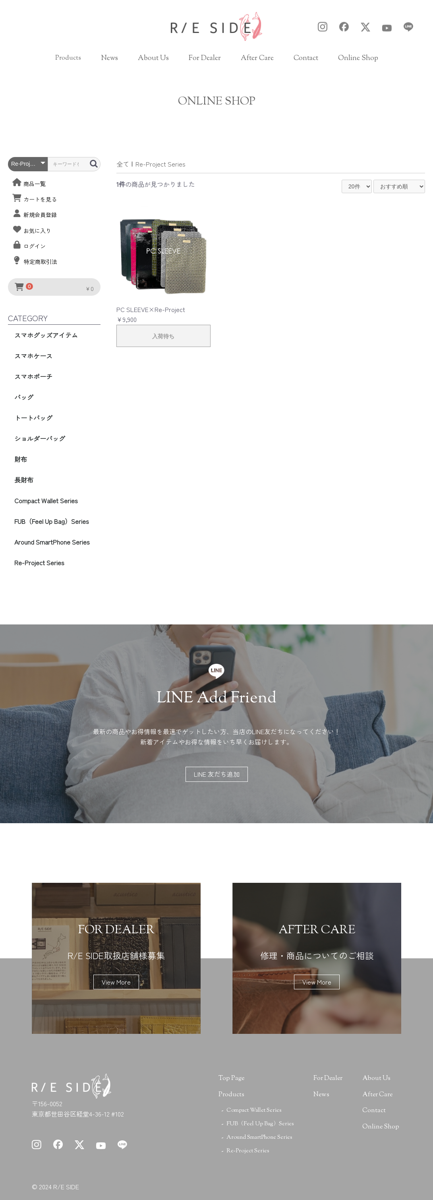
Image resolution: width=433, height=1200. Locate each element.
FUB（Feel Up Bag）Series (51, 521)
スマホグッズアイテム (46, 335)
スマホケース (33, 356)
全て (122, 164)
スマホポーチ (33, 376)
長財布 (23, 480)
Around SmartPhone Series (52, 542)
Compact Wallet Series (46, 500)
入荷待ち (163, 336)
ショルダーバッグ (39, 438)
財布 (20, 459)
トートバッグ (33, 418)
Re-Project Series (39, 562)
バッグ (23, 397)
